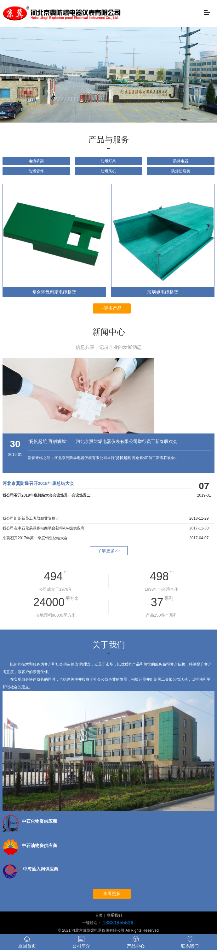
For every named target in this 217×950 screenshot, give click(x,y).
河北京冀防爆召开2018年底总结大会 (38, 483)
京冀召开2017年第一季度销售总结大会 (35, 538)
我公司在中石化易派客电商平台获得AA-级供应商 (43, 528)
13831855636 (118, 922)
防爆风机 (108, 171)
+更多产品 (112, 308)
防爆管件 (36, 171)
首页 (99, 915)
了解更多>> (108, 550)
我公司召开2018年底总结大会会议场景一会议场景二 (46, 495)
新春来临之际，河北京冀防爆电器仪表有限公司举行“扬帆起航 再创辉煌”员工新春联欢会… (103, 458)
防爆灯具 (108, 161)
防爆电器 (180, 161)
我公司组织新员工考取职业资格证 (31, 518)
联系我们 (114, 915)
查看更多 (112, 893)
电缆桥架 (36, 161)
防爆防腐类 (180, 171)
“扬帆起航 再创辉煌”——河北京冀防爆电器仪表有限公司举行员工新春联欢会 (102, 441)
